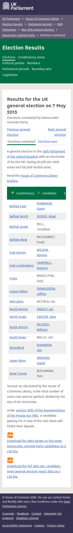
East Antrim (18, 252)
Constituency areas (31, 57)
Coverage (8, 513)
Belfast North (19, 216)
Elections (8, 57)
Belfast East (18, 206)
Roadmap (23, 513)
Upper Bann (18, 361)
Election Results (12, 24)
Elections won (47, 141)
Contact (36, 513)
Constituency (25, 193)
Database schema (27, 518)
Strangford (17, 348)
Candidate (49, 193)
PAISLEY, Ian (45, 309)
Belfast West (18, 240)
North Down (18, 317)
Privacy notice (56, 525)
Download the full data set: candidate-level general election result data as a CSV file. (34, 471)
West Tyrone (18, 373)
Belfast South (19, 227)
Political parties (13, 63)
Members (33, 63)
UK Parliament (11, 19)
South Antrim (19, 327)
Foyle (13, 278)
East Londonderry (22, 265)
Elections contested (21, 141)
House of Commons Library (42, 19)
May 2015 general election (38, 30)
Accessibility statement (17, 525)
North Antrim (19, 309)
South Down (18, 337)
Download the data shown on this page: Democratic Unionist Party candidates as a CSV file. (36, 446)
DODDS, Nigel (46, 216)
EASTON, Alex (46, 317)
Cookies (39, 525)
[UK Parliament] (18, 6)
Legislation (10, 75)
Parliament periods (40, 24)
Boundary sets (41, 69)
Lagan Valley (19, 291)
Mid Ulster (17, 301)
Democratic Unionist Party (19, 35)
